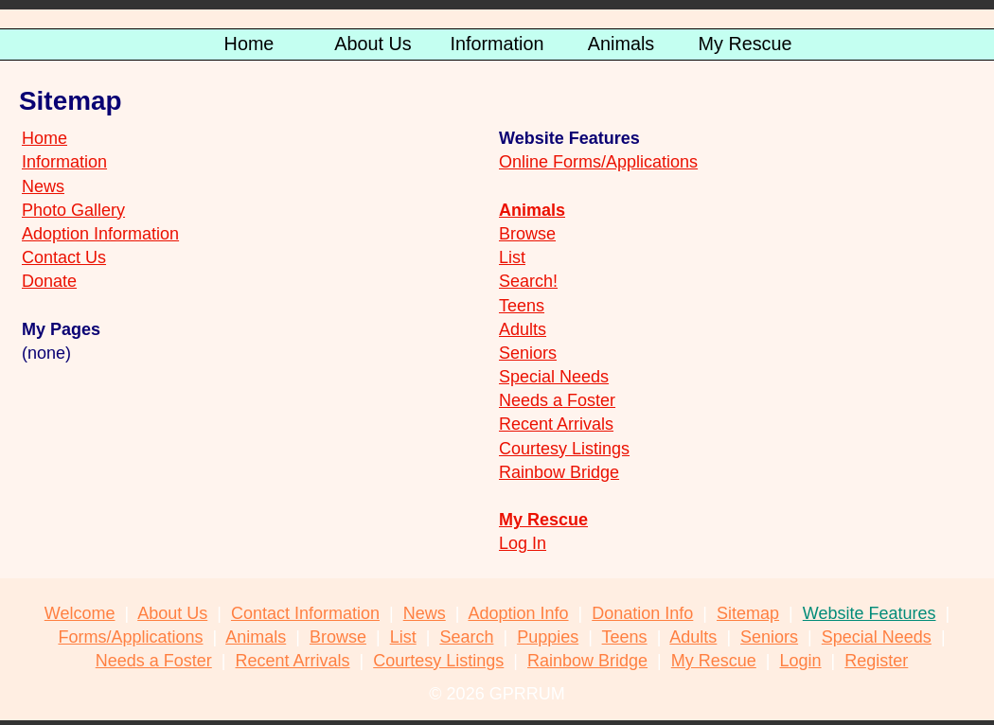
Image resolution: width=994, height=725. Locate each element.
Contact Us (64, 257)
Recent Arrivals (556, 424)
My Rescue (543, 519)
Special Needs (554, 376)
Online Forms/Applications (598, 161)
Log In (522, 543)
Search (466, 637)
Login (801, 660)
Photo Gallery (73, 210)
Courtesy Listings (564, 448)
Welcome (79, 613)
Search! (528, 281)
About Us (172, 613)
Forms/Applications (130, 637)
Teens (521, 305)
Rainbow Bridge (559, 472)
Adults (522, 329)
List (512, 257)
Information (64, 161)
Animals (255, 637)
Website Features (869, 613)
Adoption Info (518, 613)
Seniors (528, 353)
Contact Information (305, 613)
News (43, 186)
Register (876, 660)
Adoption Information (100, 233)
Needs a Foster (557, 400)
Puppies (547, 637)
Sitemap (748, 613)
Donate (49, 281)
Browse (527, 233)
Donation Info (642, 613)
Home (44, 138)
